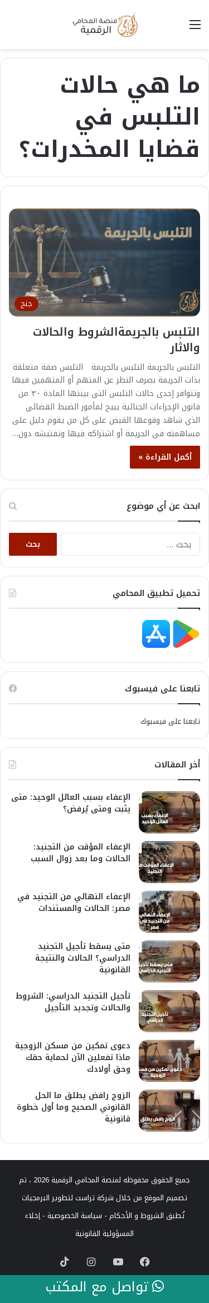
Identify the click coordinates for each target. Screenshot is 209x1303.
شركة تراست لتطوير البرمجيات (68, 1198)
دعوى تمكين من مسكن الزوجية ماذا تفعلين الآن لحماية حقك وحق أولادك (72, 1057)
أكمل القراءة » (165, 457)
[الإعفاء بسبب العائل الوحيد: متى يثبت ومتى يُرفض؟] (169, 812)
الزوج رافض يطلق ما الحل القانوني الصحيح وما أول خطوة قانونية (73, 1107)
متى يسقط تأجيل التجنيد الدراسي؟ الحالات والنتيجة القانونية (82, 958)
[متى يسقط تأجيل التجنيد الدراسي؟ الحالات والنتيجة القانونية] (169, 961)
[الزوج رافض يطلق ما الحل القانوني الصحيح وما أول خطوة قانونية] (169, 1111)
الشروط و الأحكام (136, 1216)
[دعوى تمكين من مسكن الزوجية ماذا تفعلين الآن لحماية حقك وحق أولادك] (169, 1061)
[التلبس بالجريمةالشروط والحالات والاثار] (104, 262)
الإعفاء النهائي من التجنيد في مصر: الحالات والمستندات (73, 902)
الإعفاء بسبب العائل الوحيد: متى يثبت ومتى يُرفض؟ (70, 803)
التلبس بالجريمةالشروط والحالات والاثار (116, 339)
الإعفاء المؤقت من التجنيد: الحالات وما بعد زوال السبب (80, 852)
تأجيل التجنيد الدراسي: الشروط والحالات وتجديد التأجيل (73, 1002)
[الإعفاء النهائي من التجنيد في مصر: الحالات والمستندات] (169, 912)
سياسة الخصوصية (74, 1216)
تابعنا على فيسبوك (170, 721)
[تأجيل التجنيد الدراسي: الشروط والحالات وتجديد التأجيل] (169, 1011)
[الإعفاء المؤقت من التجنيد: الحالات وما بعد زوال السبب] (169, 862)
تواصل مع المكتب (104, 1287)
